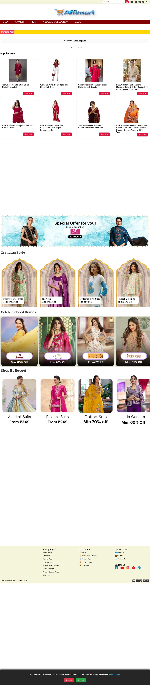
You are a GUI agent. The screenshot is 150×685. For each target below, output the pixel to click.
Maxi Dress (47, 575)
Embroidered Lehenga (51, 565)
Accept (81, 680)
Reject (69, 680)
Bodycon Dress (48, 562)
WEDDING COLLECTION (55, 22)
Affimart (12, 580)
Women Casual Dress (51, 572)
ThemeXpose (22, 580)
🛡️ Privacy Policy (86, 559)
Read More (28, 93)
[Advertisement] (52, 159)
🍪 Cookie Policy (86, 562)
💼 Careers (119, 556)
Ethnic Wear (47, 552)
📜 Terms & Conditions (88, 556)
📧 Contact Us (120, 559)
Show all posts (80, 41)
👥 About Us (119, 552)
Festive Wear (47, 559)
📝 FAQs (83, 552)
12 (77, 48)
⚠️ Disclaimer (85, 565)
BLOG (78, 22)
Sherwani (46, 556)
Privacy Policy (114, 674)
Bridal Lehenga (48, 569)
